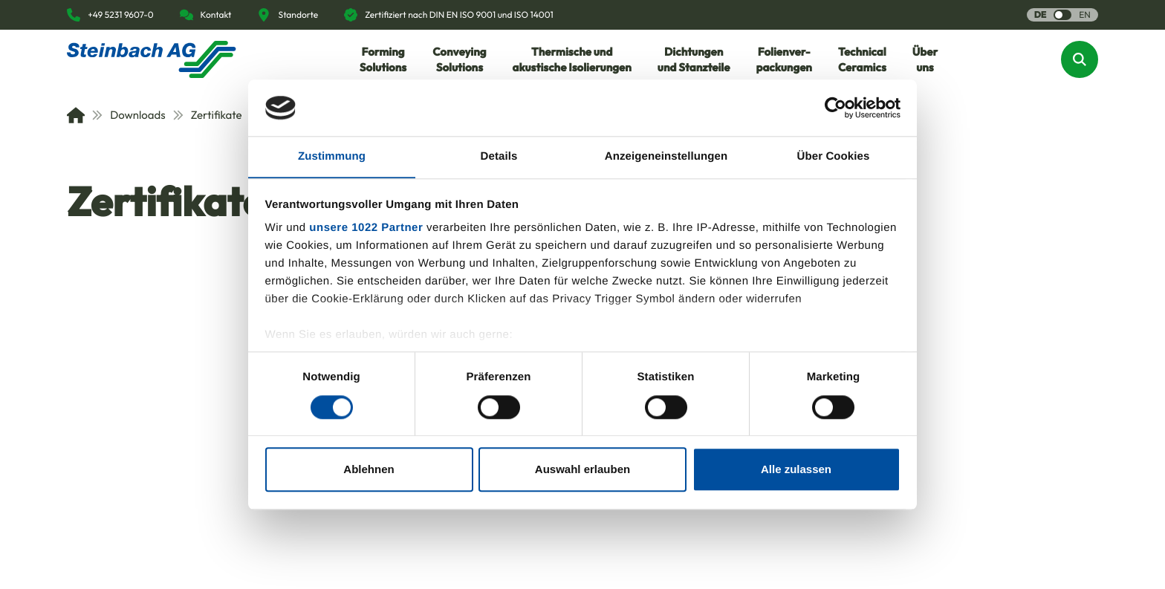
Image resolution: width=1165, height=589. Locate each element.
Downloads (129, 115)
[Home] (76, 115)
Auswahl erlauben (582, 469)
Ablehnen (368, 469)
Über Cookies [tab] (833, 156)
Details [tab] (499, 156)
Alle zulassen (796, 469)
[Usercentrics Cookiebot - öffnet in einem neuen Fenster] (835, 108)
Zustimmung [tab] (332, 156)
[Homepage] (151, 59)
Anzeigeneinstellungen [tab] (666, 156)
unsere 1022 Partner (366, 228)
